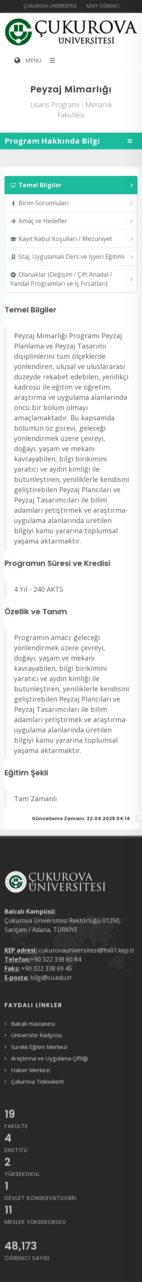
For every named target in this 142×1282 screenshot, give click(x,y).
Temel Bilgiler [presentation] (72, 185)
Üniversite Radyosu (36, 1035)
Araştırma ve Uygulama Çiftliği (49, 1058)
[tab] (71, 185)
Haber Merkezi (30, 1070)
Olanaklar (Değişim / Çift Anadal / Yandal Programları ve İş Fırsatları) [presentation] (72, 279)
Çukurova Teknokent (37, 1081)
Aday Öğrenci (102, 6)
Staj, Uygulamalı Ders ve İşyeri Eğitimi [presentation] (72, 256)
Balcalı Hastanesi (33, 1023)
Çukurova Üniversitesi (49, 6)
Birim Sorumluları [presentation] (72, 203)
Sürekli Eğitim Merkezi (39, 1047)
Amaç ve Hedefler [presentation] (72, 221)
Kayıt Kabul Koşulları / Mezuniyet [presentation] (72, 239)
